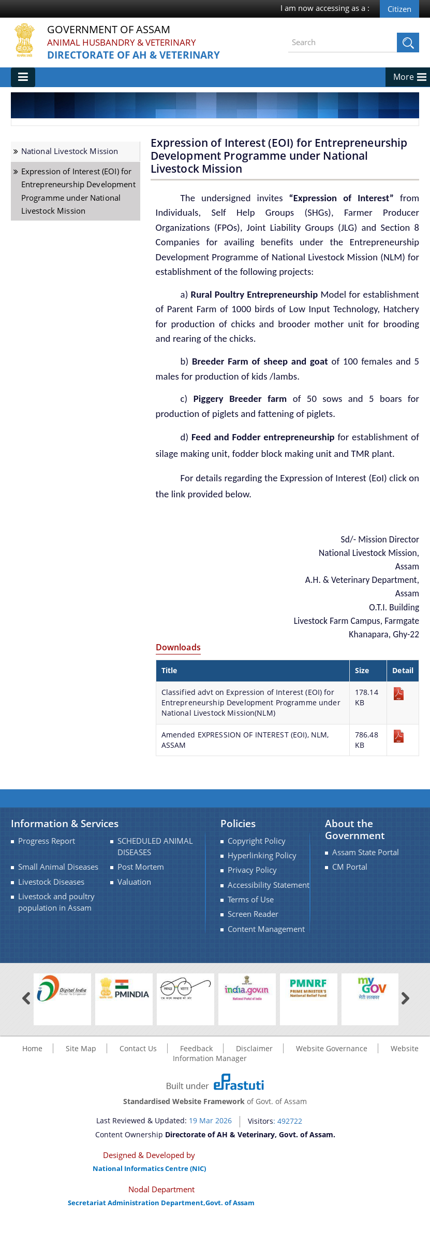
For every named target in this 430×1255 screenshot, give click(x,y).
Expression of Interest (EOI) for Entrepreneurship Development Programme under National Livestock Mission (78, 221)
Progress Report (46, 871)
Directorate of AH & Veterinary (137, 55)
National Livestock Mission (69, 181)
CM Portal (349, 896)
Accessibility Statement (268, 915)
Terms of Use (251, 929)
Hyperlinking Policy (262, 885)
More (403, 107)
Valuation (134, 912)
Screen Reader (253, 944)
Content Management (266, 959)
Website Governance (331, 1078)
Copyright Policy (257, 871)
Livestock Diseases (51, 912)
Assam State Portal (365, 882)
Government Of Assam (115, 29)
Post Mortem (140, 896)
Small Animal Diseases (58, 896)
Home (32, 1078)
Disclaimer (254, 1078)
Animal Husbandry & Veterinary (125, 42)
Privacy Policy (252, 900)
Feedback (196, 1078)
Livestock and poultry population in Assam (56, 932)
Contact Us (138, 1078)
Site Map (81, 1078)
